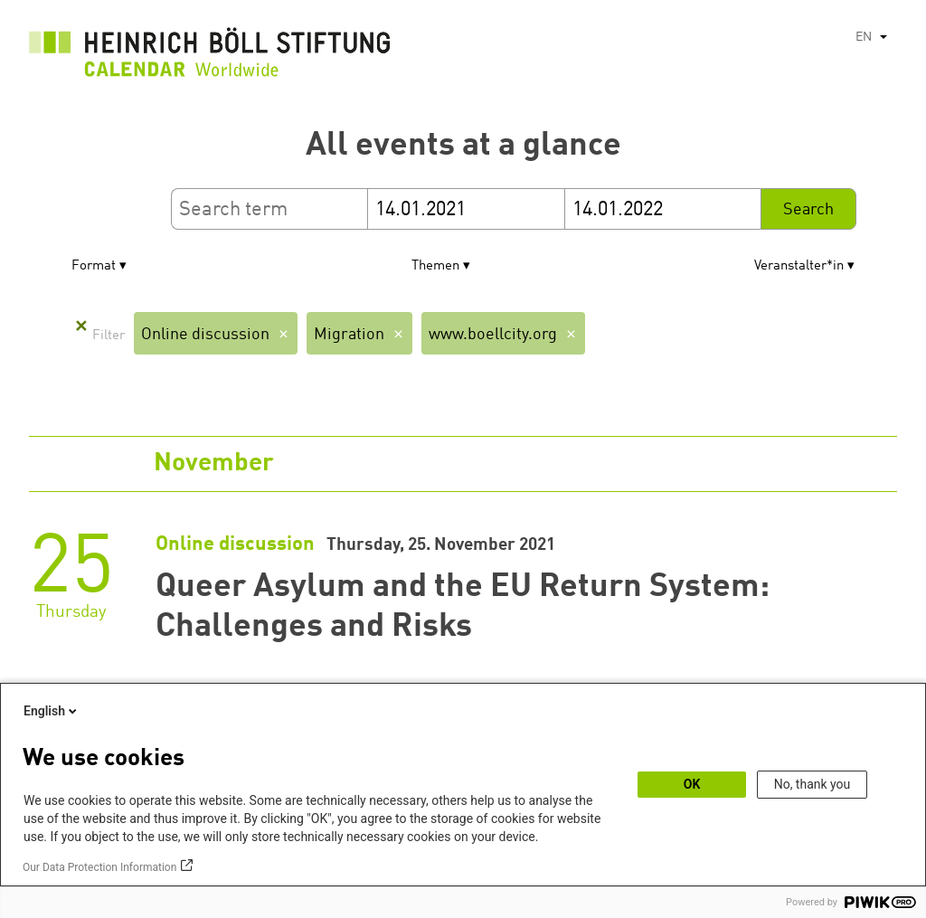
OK (692, 784)
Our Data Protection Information (99, 867)
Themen (435, 266)
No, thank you (812, 784)
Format (93, 266)
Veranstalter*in (799, 266)
